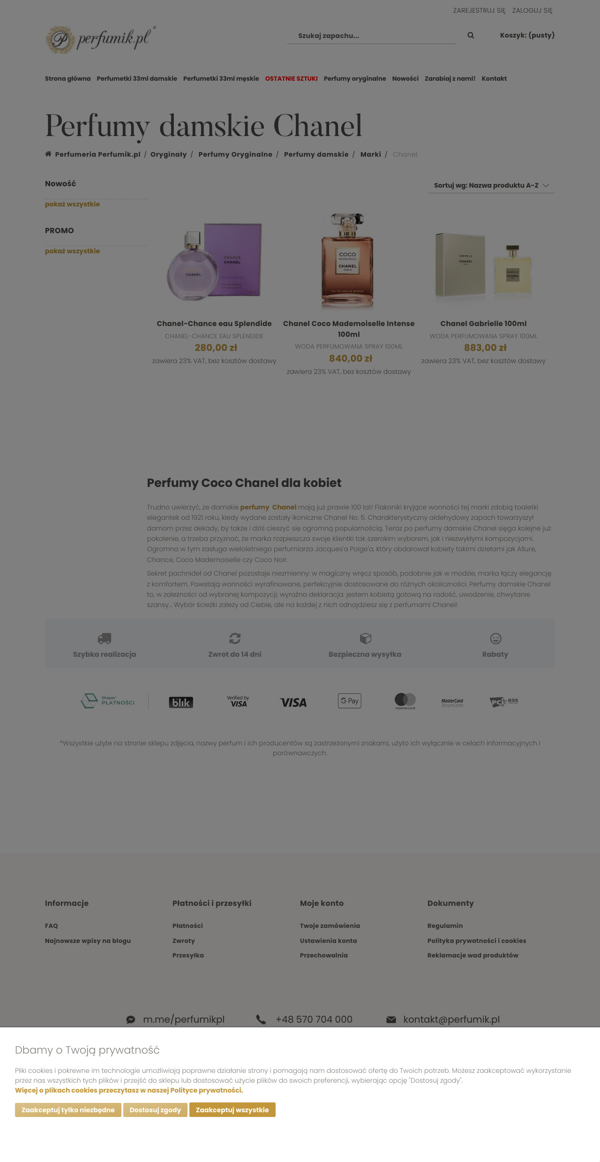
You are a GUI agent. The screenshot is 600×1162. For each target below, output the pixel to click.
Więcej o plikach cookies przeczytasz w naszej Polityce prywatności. (129, 1089)
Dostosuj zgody (155, 1110)
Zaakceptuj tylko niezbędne (68, 1110)
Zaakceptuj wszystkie (232, 1110)
